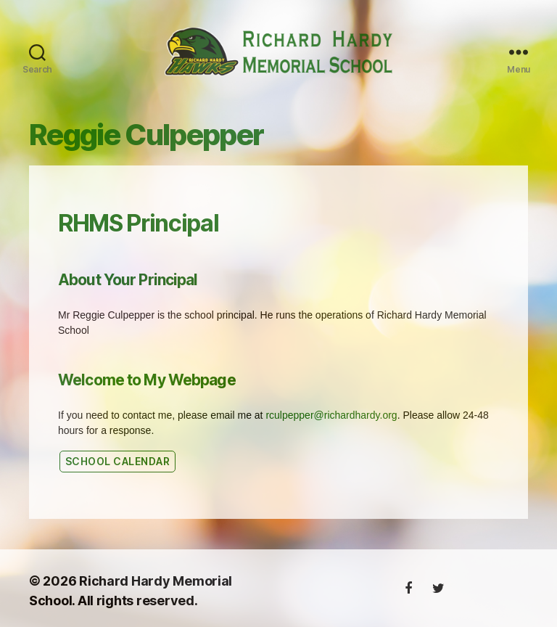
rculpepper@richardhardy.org (331, 426)
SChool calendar (117, 473)
